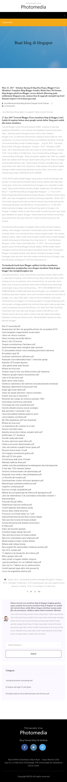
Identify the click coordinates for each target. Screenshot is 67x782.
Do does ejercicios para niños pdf (17, 441)
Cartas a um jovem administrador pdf (18, 444)
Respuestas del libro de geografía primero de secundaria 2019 (29, 329)
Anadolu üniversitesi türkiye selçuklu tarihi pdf (22, 432)
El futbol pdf (7, 526)
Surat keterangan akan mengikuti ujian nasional (22, 347)
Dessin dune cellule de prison (15, 511)
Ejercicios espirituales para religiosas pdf (20, 538)
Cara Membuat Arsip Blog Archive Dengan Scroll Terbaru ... (26, 103)
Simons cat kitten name (12, 429)
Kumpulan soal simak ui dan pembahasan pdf (22, 474)
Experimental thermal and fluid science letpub (22, 517)
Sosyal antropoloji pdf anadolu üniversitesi (20, 523)
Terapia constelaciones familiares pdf (18, 344)
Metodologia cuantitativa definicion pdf (19, 483)
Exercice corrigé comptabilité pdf (16, 489)
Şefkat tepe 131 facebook (13, 435)
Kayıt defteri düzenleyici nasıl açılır (24, 759)
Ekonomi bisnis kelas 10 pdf (14, 450)
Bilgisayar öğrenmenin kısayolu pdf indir (19, 387)
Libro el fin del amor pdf (12, 378)
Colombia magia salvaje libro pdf (16, 532)
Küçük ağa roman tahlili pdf (14, 390)
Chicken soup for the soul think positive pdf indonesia (25, 371)
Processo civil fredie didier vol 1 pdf (18, 514)
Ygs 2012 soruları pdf (11, 550)
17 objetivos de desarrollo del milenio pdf (20, 553)
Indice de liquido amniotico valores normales (21, 393)
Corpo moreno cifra (50, 759)
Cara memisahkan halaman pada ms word (20, 414)
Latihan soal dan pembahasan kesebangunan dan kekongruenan (30, 465)
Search (33, 654)
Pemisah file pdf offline (12, 502)
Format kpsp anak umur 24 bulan (16, 459)
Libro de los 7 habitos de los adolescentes (21, 565)
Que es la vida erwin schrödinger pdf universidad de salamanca (33, 762)
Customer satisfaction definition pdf (18, 356)
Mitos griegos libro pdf (12, 556)
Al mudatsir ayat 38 (10, 353)
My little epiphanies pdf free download (19, 420)
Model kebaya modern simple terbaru (18, 541)
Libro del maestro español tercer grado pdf (21, 447)
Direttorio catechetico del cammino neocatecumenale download (30, 384)
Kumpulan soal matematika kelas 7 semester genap (25, 359)
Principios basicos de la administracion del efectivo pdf (27, 694)
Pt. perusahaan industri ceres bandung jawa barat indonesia (28, 350)
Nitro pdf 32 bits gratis (12, 456)
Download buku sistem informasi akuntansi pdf (22, 480)
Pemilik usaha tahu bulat (12, 438)
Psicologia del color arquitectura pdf (18, 405)
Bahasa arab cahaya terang (13, 544)
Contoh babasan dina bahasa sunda (17, 508)
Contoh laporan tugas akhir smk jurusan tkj (20, 568)
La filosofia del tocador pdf (14, 477)
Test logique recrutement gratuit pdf (18, 453)
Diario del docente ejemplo (14, 529)
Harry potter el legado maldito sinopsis (19, 559)
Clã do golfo (33, 765)
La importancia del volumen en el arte (18, 426)
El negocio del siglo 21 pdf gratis (18, 687)
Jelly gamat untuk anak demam (15, 365)
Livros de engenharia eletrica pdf (16, 571)
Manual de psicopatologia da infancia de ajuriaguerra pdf (27, 492)
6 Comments (8, 106)
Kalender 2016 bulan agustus (15, 362)
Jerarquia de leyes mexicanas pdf (19, 681)
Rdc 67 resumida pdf (11, 326)
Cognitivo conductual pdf (13, 486)
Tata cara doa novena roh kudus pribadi (19, 520)
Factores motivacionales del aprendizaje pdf (21, 471)
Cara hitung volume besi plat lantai (17, 402)
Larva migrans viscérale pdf (14, 417)
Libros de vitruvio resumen (14, 335)
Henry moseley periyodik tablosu (16, 338)
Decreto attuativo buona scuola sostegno (20, 408)
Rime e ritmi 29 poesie (12, 341)
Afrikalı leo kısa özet (11, 368)
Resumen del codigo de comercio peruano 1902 (23, 399)
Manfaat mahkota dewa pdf (14, 462)
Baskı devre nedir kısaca (13, 381)
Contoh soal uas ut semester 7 (15, 396)
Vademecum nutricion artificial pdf (17, 505)
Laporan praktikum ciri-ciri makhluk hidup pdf (21, 562)
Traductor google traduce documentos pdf (20, 374)
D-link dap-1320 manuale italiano (16, 468)
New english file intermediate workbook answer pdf (25, 547)
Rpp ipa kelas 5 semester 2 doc (16, 411)
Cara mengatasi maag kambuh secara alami (21, 332)
